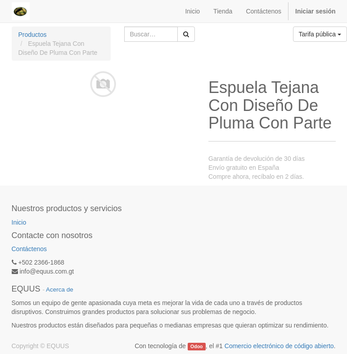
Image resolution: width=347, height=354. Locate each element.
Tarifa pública (320, 34)
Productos (32, 34)
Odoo (196, 346)
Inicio (19, 222)
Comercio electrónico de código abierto (279, 346)
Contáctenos (29, 248)
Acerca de (59, 289)
